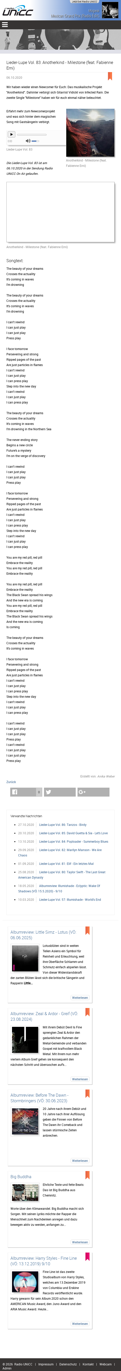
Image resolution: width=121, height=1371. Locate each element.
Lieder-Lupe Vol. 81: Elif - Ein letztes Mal (66, 864)
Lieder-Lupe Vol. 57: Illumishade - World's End (70, 899)
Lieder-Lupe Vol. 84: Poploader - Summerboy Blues (73, 841)
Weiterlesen (80, 998)
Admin (7, 1368)
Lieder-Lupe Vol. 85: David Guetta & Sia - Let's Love (73, 833)
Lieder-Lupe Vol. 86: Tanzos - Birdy (62, 825)
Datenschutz (68, 1364)
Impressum (45, 1364)
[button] (26, 792)
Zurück (11, 782)
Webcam (106, 1364)
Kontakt (88, 1364)
